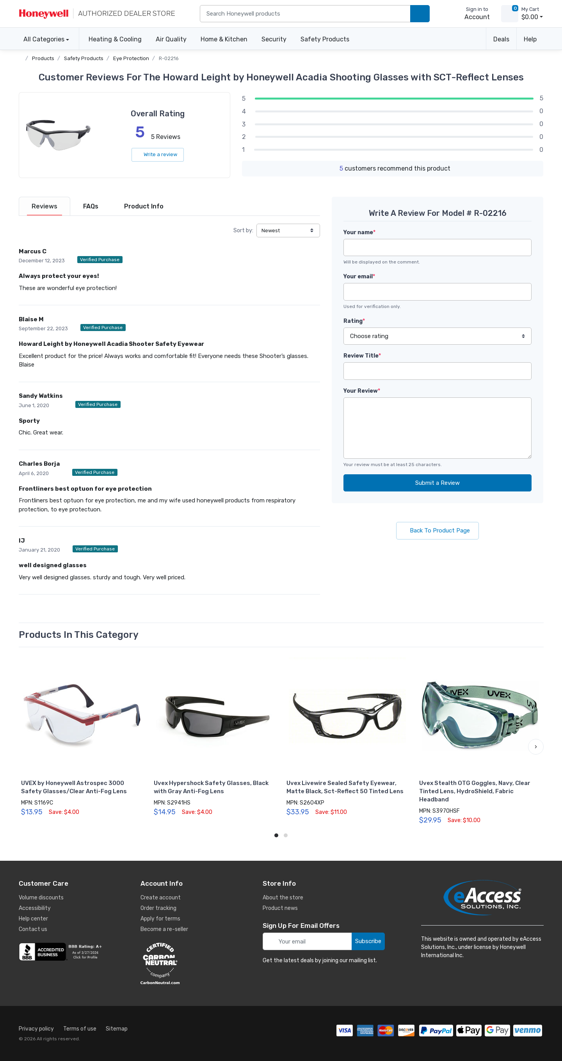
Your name (359, 232)
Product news (280, 908)
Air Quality (171, 39)
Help (530, 39)
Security (273, 39)
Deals (501, 39)
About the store (283, 897)
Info (144, 206)
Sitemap (117, 1028)
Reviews (44, 206)
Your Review (361, 391)
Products (43, 58)
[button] (536, 747)
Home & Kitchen (224, 39)
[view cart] (509, 13)
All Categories (41, 39)
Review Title (362, 355)
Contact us (33, 929)
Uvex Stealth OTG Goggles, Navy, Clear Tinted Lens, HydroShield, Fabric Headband (474, 791)
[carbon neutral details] (183, 963)
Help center (33, 918)
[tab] (44, 206)
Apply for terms (160, 918)
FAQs (90, 206)
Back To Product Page (437, 530)
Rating (354, 321)
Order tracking (158, 908)
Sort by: (243, 230)
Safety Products (325, 39)
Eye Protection (131, 58)
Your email (359, 276)
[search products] (420, 14)
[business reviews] (62, 952)
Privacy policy (36, 1028)
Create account (160, 897)
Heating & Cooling (115, 39)
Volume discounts (41, 897)
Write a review (157, 154)
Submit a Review (437, 482)
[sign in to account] (471, 14)
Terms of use (79, 1028)
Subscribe (368, 941)
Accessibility (35, 908)
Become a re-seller (164, 929)
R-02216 (169, 58)
